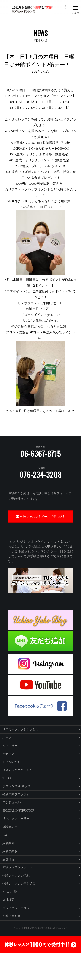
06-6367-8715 (40, 453)
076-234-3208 (40, 474)
